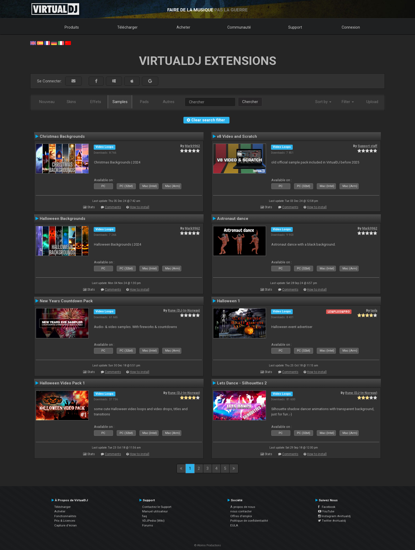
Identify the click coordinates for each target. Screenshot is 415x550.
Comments (113, 207)
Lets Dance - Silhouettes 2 (242, 383)
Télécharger (127, 27)
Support (295, 27)
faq (144, 516)
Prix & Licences (64, 520)
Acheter (183, 27)
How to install (139, 207)
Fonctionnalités (65, 516)
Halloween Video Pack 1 (62, 383)
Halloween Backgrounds (62, 218)
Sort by (323, 101)
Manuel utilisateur (155, 511)
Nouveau (47, 101)
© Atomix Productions (207, 545)
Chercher (250, 101)
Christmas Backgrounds (62, 136)
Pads (144, 101)
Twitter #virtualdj (332, 520)
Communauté (239, 27)
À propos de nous (242, 507)
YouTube (326, 511)
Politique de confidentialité (249, 520)
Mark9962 (192, 146)
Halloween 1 (228, 301)
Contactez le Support (157, 507)
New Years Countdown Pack (66, 301)
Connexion (351, 27)
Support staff (367, 146)
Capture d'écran (65, 525)
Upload (372, 101)
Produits (72, 27)
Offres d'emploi (241, 516)
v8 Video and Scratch (237, 136)
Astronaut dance (232, 218)
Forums (147, 525)
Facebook (326, 507)
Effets (95, 101)
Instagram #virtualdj (334, 516)
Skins (71, 101)
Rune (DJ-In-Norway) (184, 310)
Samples (120, 101)
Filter (348, 101)
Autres (168, 101)
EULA (234, 525)
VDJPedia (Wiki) (153, 520)
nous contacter (241, 511)
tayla (374, 310)
